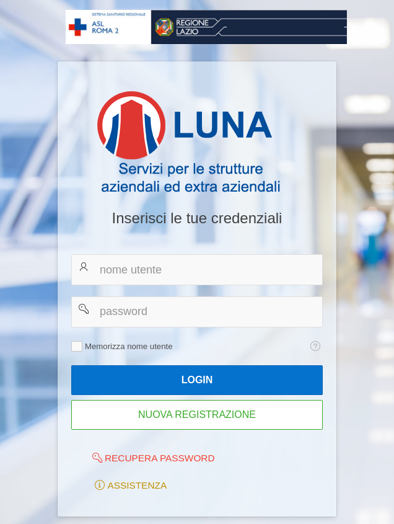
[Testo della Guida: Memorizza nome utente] (315, 346)
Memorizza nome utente (128, 346)
